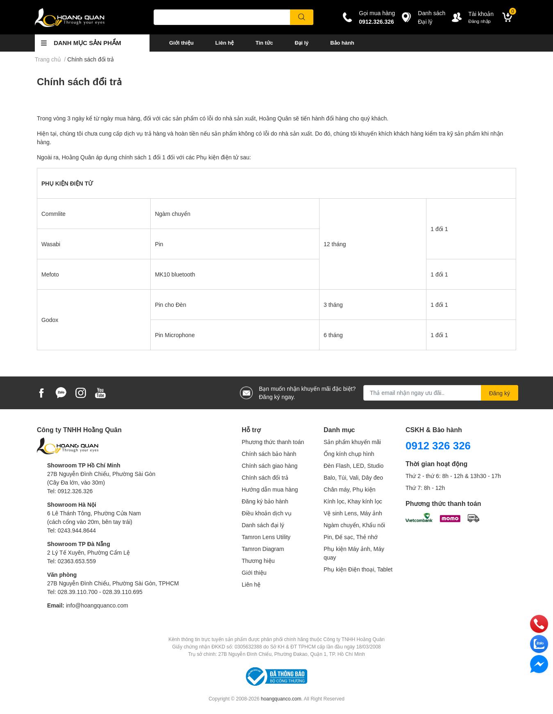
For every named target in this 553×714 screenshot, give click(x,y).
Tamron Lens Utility (266, 536)
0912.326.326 (376, 21)
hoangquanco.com (281, 699)
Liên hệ (224, 42)
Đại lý (301, 42)
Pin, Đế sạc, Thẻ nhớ (351, 536)
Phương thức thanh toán (273, 441)
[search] (301, 17)
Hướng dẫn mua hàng (270, 489)
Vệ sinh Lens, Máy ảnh (353, 513)
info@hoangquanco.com (97, 605)
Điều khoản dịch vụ (267, 513)
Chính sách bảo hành (269, 453)
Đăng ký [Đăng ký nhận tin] (499, 393)
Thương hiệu (258, 560)
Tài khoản (481, 13)
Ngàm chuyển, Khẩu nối (354, 524)
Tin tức (264, 42)
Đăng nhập (479, 21)
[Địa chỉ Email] (440, 393)
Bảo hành (342, 42)
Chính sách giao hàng (269, 465)
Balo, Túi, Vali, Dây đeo (353, 477)
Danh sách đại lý (263, 524)
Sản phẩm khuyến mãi (352, 441)
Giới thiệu (181, 42)
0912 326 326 (438, 445)
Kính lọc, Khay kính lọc (353, 501)
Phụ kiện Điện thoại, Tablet (358, 569)
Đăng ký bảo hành (265, 501)
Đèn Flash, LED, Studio (353, 465)
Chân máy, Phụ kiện (349, 489)
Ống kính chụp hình (349, 453)
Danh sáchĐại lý (431, 17)
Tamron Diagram (263, 548)
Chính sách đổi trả (79, 81)
